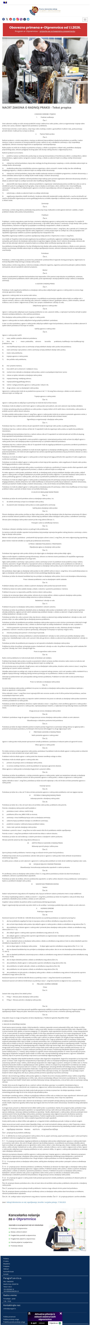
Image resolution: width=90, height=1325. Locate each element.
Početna (6, 1259)
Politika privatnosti (9, 1317)
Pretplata (6, 1266)
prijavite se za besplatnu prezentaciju (57, 31)
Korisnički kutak (8, 1272)
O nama (6, 1261)
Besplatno (6, 1264)
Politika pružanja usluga (11, 1319)
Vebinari (6, 1269)
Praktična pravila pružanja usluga (14, 1322)
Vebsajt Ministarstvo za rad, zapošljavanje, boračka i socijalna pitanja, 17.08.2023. (36, 1202)
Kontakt (5, 1274)
